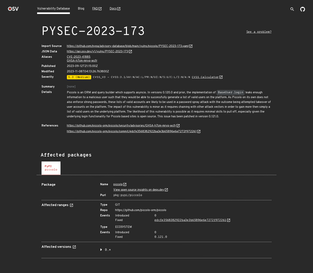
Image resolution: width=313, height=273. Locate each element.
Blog (81, 9)
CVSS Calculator (205, 77)
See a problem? (258, 32)
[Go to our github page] (302, 11)
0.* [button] (108, 250)
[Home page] (13, 10)
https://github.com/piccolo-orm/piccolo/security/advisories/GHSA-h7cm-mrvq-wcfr (121, 126)
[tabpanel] (156, 219)
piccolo (118, 184)
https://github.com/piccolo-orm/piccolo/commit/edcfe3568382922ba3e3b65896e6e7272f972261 (132, 132)
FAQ (95, 9)
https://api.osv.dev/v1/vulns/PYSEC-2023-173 (97, 52)
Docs (113, 9)
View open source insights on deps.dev (138, 190)
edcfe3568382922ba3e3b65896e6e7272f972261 (190, 220)
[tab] (51, 168)
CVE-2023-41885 (78, 57)
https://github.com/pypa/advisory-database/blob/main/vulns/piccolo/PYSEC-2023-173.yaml (128, 46)
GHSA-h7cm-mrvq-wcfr (82, 61)
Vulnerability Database (53, 9)
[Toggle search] (292, 9)
